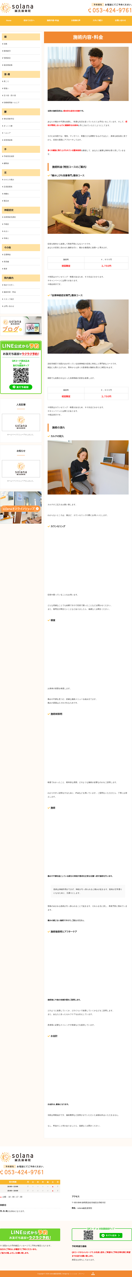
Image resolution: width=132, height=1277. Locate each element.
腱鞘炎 (6, 163)
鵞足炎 (6, 201)
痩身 (5, 269)
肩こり (6, 81)
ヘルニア (7, 133)
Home (8, 20)
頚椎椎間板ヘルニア (11, 102)
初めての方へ (29, 20)
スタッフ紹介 (98, 20)
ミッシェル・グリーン (77, 1274)
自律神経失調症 (10, 217)
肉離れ (6, 194)
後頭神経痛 (8, 65)
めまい (6, 231)
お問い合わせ (9, 306)
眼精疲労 (7, 51)
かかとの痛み (9, 180)
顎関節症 (7, 58)
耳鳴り (6, 238)
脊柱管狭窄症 (9, 119)
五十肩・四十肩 (10, 95)
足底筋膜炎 (8, 187)
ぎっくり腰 (8, 126)
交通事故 (7, 254)
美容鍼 (6, 262)
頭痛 (5, 44)
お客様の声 (75, 20)
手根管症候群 (9, 156)
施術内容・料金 (53, 20)
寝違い (6, 88)
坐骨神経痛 (8, 140)
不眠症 (6, 224)
